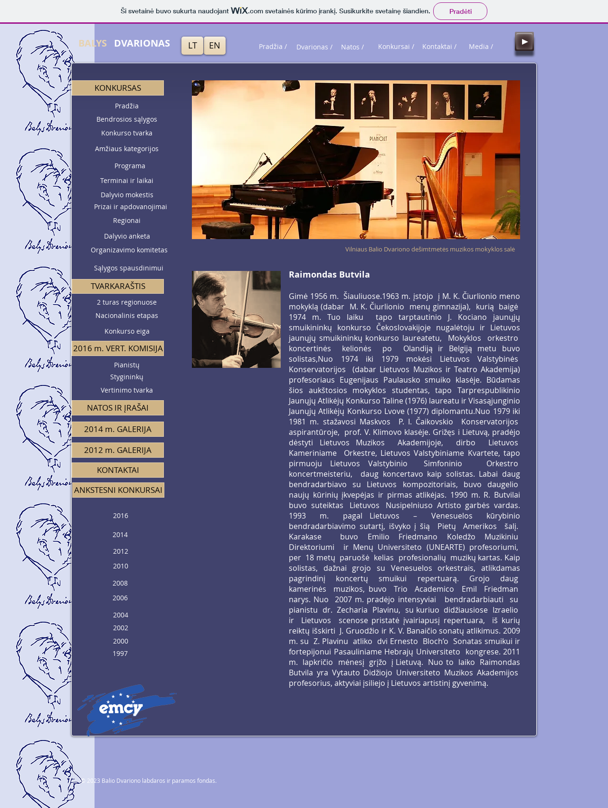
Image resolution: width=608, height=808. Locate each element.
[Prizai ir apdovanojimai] (130, 206)
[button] (118, 88)
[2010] (120, 566)
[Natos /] (352, 47)
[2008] (120, 583)
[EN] (215, 46)
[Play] (524, 41)
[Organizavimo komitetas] (129, 250)
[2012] (120, 551)
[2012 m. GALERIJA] (118, 450)
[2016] (120, 516)
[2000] (120, 641)
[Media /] (481, 46)
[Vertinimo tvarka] (127, 390)
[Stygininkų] (127, 377)
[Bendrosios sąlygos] (127, 119)
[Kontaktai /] (439, 46)
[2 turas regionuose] (127, 302)
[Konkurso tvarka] (127, 133)
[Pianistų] (127, 365)
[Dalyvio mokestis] (127, 195)
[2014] (120, 535)
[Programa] (129, 166)
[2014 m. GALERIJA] (118, 429)
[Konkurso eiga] (127, 331)
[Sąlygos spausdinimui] (128, 268)
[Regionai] (127, 220)
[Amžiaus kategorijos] (127, 149)
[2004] (120, 615)
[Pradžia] (127, 106)
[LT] (192, 46)
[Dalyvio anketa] (127, 236)
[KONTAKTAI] (118, 470)
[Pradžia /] (273, 46)
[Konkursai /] (396, 46)
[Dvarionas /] (314, 47)
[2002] (120, 628)
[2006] (120, 598)
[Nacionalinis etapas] (127, 315)
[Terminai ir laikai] (127, 181)
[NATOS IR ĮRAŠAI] (118, 407)
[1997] (120, 654)
